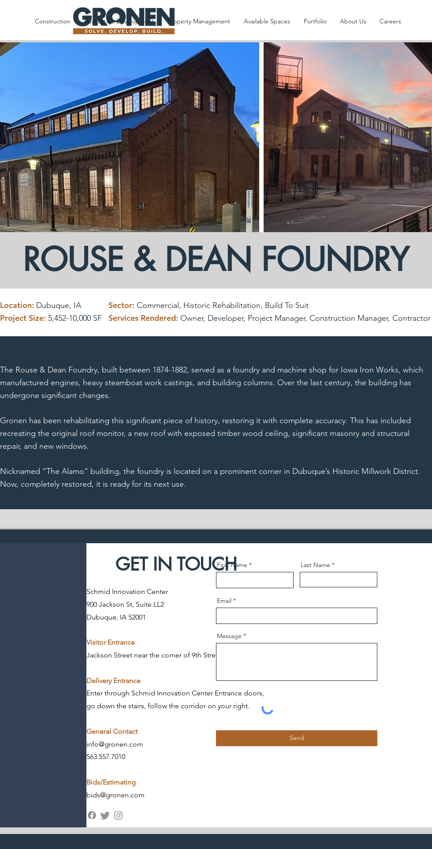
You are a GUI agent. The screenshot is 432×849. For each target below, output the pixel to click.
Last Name (315, 565)
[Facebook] (91, 815)
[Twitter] (105, 815)
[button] (52, 21)
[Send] (296, 738)
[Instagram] (118, 815)
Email (224, 600)
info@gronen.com (114, 744)
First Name (232, 565)
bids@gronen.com (115, 795)
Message (229, 636)
